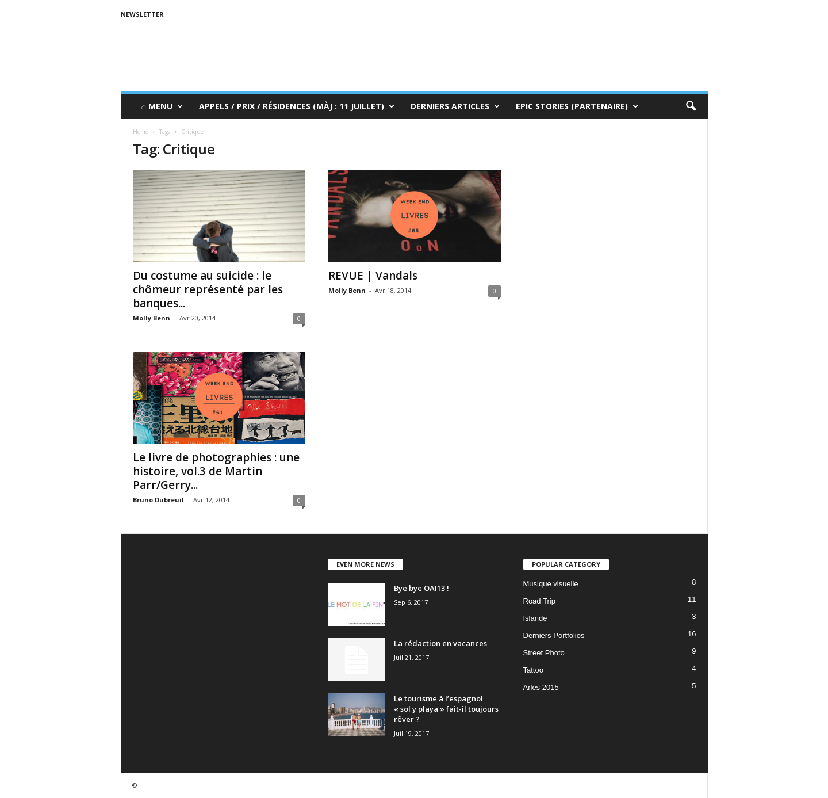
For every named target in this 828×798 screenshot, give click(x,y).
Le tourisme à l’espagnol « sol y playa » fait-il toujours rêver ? (446, 708)
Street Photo (544, 652)
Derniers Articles (455, 106)
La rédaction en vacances (440, 643)
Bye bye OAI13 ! (421, 588)
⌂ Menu (162, 106)
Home (140, 132)
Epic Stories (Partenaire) (577, 106)
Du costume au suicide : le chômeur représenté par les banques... (208, 289)
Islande (535, 618)
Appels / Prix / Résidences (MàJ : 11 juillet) (296, 106)
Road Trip (539, 601)
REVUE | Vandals (372, 275)
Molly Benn (151, 318)
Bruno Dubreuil (158, 499)
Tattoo (533, 670)
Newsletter (142, 14)
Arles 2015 (541, 687)
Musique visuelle (550, 583)
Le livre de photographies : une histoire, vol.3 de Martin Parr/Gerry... (216, 471)
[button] (690, 106)
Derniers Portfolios (554, 635)
